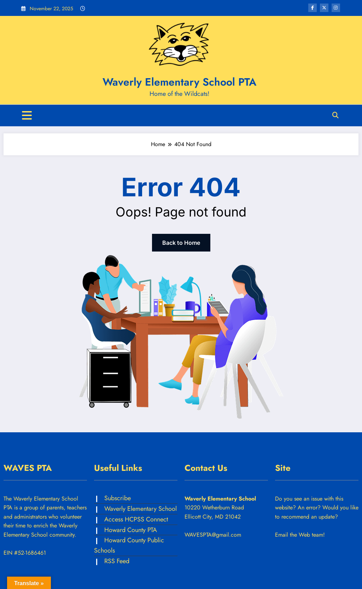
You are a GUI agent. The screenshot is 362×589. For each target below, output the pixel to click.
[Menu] (27, 115)
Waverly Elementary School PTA (179, 81)
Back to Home (181, 242)
